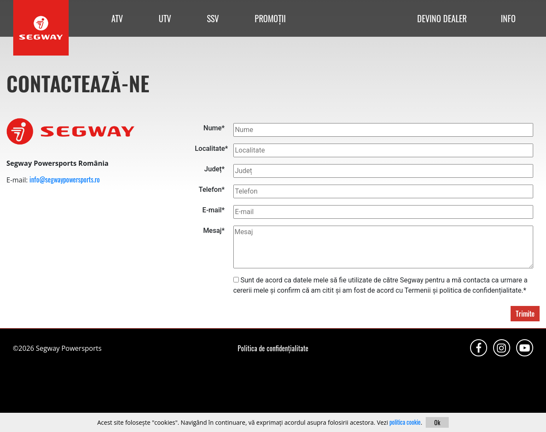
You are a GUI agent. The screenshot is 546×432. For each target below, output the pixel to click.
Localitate (210, 148)
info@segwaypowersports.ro (64, 179)
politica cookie (405, 421)
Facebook (478, 348)
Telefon (212, 189)
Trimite (525, 314)
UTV (165, 18)
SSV (213, 18)
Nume (214, 128)
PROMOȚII (270, 18)
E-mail (213, 210)
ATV (117, 18)
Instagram (501, 348)
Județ (214, 169)
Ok (437, 422)
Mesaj (214, 230)
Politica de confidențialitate (273, 348)
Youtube (524, 348)
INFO (508, 18)
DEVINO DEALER (442, 18)
